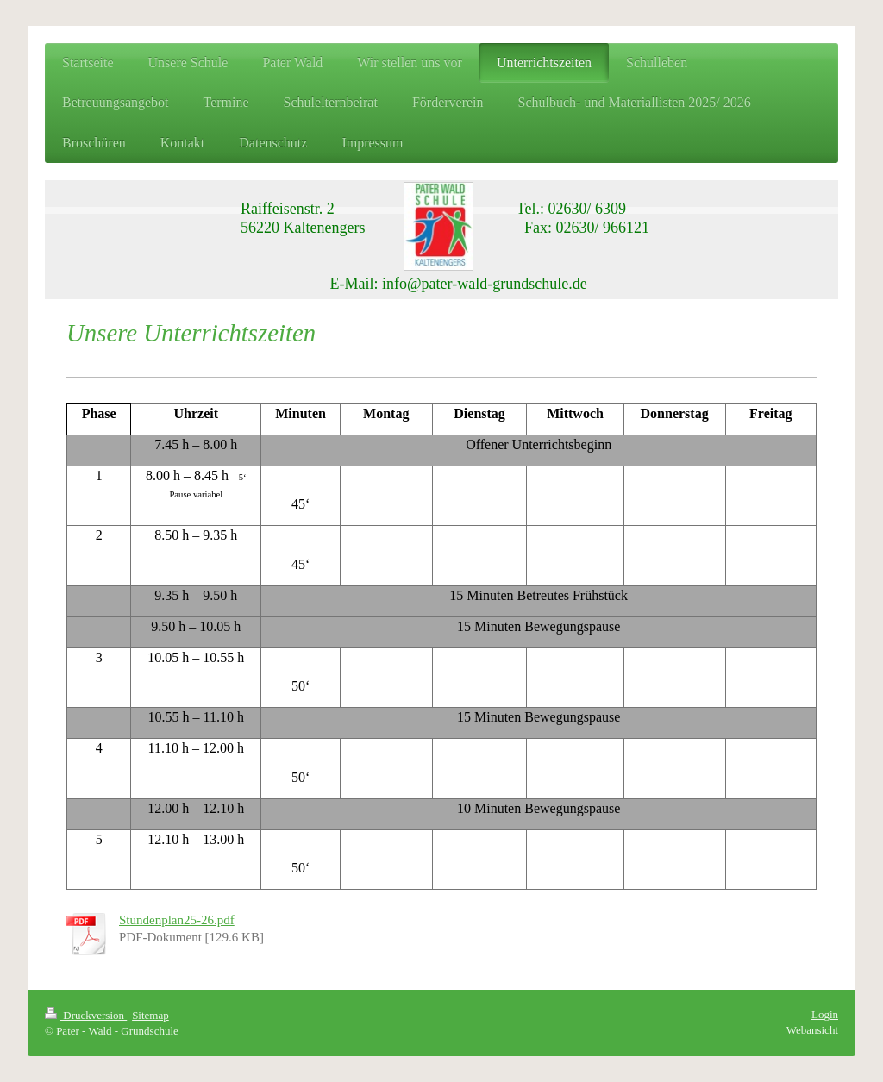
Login (824, 1014)
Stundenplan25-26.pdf (177, 920)
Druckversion (86, 1015)
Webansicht (812, 1029)
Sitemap (150, 1015)
